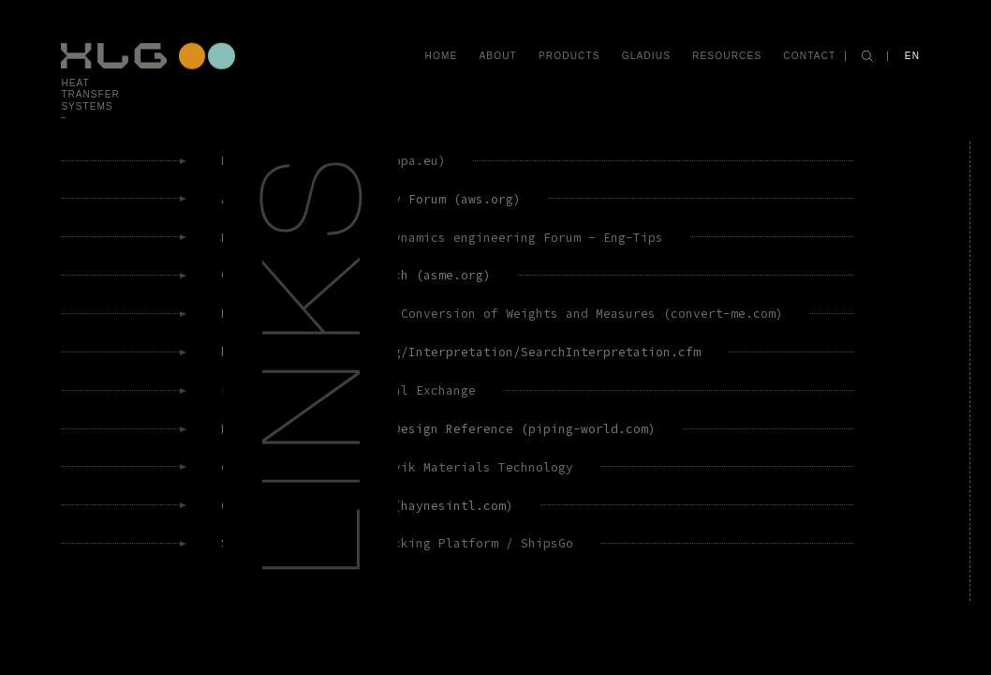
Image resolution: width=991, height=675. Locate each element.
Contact (809, 56)
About (497, 56)
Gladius (646, 56)
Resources (727, 56)
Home (441, 56)
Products (569, 56)
